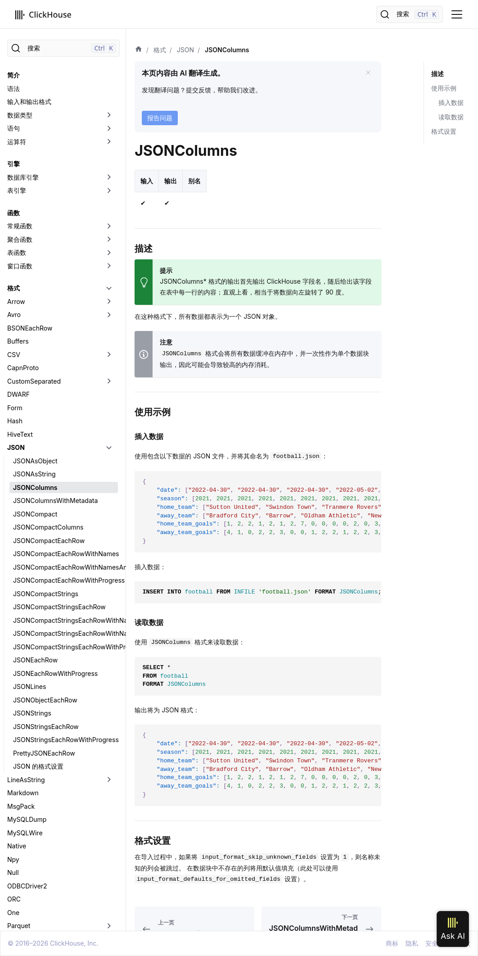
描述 (437, 73)
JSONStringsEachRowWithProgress (65, 553)
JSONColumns (35, 300)
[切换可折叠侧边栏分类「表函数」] (109, 66)
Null (13, 685)
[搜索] (409, 14)
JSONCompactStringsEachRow (59, 420)
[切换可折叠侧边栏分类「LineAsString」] (109, 593)
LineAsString (26, 593)
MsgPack (21, 619)
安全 (431, 943)
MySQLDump (26, 632)
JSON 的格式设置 (38, 579)
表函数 (16, 65)
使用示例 (443, 88)
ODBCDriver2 (27, 699)
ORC (14, 712)
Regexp (18, 818)
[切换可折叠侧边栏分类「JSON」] (109, 261)
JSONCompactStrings (45, 407)
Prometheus (25, 779)
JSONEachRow (35, 473)
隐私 (412, 943)
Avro (14, 127)
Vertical (18, 898)
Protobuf (20, 792)
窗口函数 (19, 79)
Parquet (18, 739)
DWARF (18, 207)
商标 (392, 943)
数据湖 (16, 925)
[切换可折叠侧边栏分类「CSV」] (109, 168)
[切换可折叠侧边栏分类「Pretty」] (109, 765)
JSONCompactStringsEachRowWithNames (65, 433)
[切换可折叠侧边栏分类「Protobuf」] (109, 792)
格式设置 (443, 131)
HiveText (20, 247)
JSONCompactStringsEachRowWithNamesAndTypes (65, 446)
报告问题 (159, 118)
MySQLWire (25, 646)
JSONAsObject (35, 274)
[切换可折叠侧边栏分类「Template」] (109, 872)
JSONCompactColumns (48, 340)
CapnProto (23, 181)
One (13, 725)
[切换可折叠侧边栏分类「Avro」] (109, 128)
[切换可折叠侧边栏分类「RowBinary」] (109, 832)
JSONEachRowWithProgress (55, 486)
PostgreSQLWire (31, 752)
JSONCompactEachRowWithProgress (65, 393)
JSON (16, 260)
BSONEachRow (29, 141)
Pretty (16, 765)
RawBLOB (21, 805)
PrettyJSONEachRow (44, 566)
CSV (13, 168)
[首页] (139, 50)
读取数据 (451, 117)
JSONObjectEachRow (45, 513)
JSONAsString (34, 287)
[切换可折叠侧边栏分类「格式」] (109, 101)
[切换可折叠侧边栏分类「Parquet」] (109, 739)
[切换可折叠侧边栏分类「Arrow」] (109, 115)
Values (17, 885)
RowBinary (23, 832)
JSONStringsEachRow (46, 540)
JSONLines (29, 499)
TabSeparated (28, 858)
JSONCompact (35, 327)
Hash (15, 234)
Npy (13, 672)
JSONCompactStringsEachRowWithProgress (65, 460)
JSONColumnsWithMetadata (55, 313)
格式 (13, 101)
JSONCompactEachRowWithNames (65, 367)
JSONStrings (32, 526)
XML (14, 911)
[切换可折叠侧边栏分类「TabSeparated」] (109, 859)
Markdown (23, 606)
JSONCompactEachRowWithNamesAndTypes (65, 380)
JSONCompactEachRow (49, 354)
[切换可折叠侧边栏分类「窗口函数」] (109, 79)
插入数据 (451, 102)
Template (21, 871)
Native (16, 659)
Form (15, 221)
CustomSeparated (34, 194)
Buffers (18, 154)
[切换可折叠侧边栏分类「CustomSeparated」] (109, 194)
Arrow (16, 114)
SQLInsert (21, 845)
